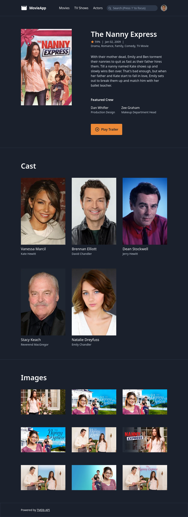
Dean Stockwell (135, 248)
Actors (98, 8)
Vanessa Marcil (33, 248)
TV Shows (81, 8)
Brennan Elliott (84, 248)
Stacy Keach (31, 339)
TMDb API (43, 510)
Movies (64, 8)
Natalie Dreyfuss (85, 339)
